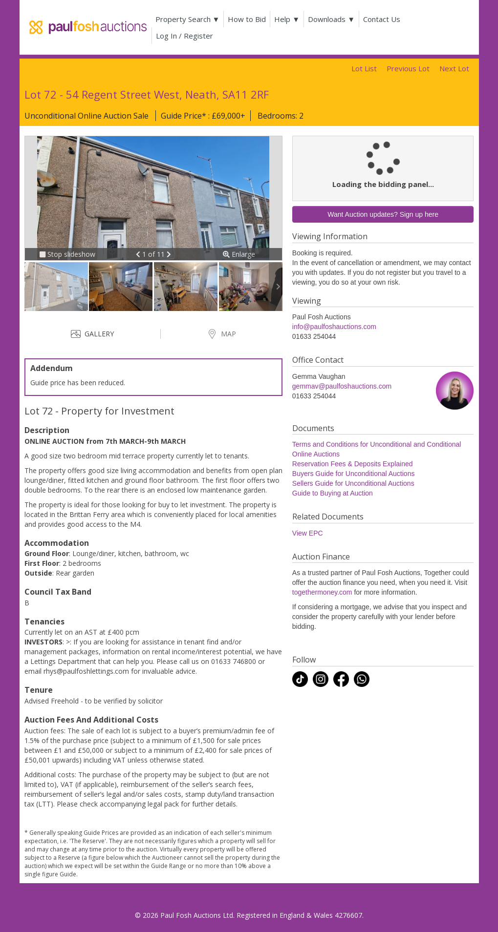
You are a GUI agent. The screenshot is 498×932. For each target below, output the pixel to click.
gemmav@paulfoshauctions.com (341, 386)
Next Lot (454, 68)
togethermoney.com (322, 592)
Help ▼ (287, 19)
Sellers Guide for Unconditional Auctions (353, 483)
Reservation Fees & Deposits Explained (352, 464)
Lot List (364, 68)
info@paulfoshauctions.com (334, 327)
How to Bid (247, 19)
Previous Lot (408, 68)
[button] (139, 254)
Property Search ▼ (187, 19)
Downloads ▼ (331, 19)
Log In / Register (184, 36)
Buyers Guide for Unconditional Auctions (353, 473)
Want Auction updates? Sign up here (382, 214)
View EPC (307, 533)
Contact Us (381, 19)
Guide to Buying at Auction (332, 493)
